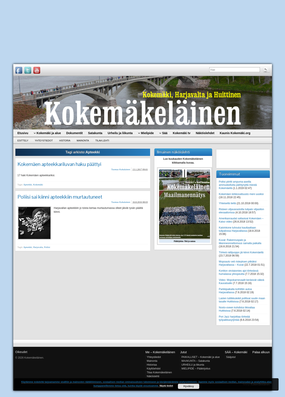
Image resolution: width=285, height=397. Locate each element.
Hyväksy (188, 386)
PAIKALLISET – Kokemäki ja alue (201, 357)
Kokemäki (38, 184)
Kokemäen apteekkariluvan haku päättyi (59, 164)
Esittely (23, 140)
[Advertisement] (142, 32)
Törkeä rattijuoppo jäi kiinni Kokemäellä (241, 252)
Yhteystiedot (44, 140)
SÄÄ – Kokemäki (236, 352)
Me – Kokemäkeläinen (160, 352)
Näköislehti (153, 376)
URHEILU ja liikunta (193, 364)
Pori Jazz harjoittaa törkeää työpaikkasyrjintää (234, 318)
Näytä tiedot (166, 385)
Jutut (183, 352)
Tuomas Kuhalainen (120, 169)
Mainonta (83, 140)
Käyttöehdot (153, 368)
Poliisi (47, 247)
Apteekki (27, 184)
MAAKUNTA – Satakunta (196, 360)
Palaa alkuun (261, 352)
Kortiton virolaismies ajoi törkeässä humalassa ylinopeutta (238, 272)
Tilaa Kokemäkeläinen (159, 372)
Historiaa (152, 364)
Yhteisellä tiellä (227, 203)
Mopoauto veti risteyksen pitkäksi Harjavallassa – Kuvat (238, 263)
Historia (64, 140)
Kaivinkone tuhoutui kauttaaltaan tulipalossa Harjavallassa (237, 229)
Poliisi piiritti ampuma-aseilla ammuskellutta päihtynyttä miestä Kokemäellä (238, 185)
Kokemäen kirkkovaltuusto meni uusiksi (241, 194)
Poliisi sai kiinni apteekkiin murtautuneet (60, 196)
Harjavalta (38, 247)
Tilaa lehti (102, 140)
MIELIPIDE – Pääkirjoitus (196, 368)
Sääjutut (231, 357)
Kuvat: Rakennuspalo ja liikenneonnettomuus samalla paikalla (240, 242)
